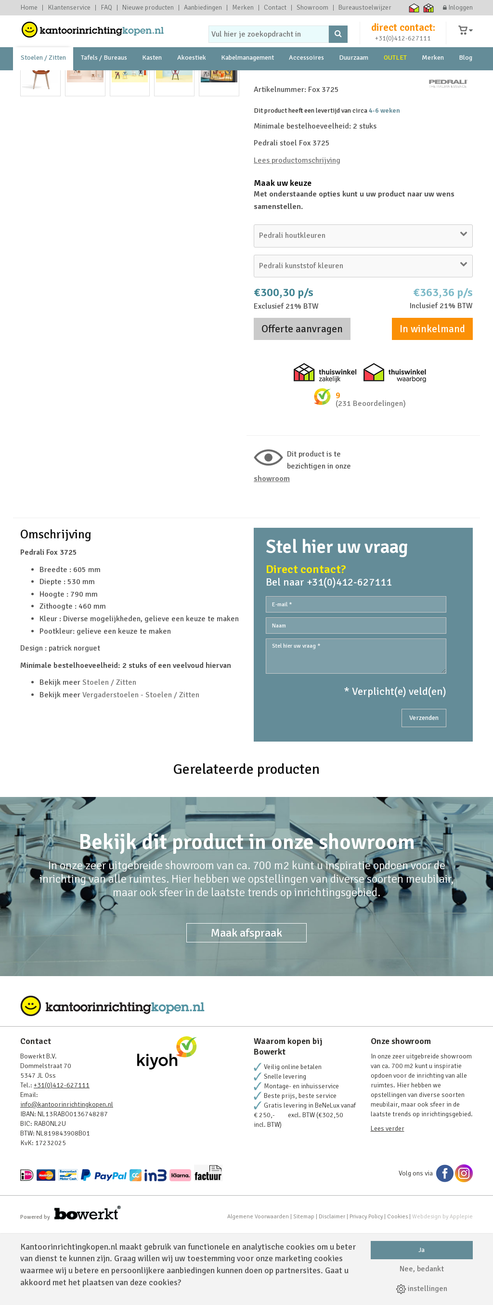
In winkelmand (432, 402)
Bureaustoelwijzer (364, 8)
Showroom (312, 8)
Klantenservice (69, 8)
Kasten (152, 77)
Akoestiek (191, 77)
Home (29, 8)
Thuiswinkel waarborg (414, 7)
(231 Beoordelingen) (371, 477)
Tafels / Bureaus (104, 77)
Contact (275, 8)
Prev (32, 227)
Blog (465, 77)
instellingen (421, 1288)
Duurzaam (353, 77)
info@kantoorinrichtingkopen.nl (66, 1178)
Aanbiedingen (203, 8)
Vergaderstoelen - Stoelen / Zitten (140, 768)
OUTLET (395, 77)
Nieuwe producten (148, 8)
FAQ (106, 8)
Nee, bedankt (422, 1269)
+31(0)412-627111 (403, 46)
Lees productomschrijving (297, 233)
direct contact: (403, 35)
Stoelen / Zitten (43, 77)
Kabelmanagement (247, 77)
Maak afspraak (246, 1006)
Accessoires (306, 77)
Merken (243, 8)
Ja (421, 1250)
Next (226, 227)
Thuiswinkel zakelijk (429, 7)
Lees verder (387, 1202)
